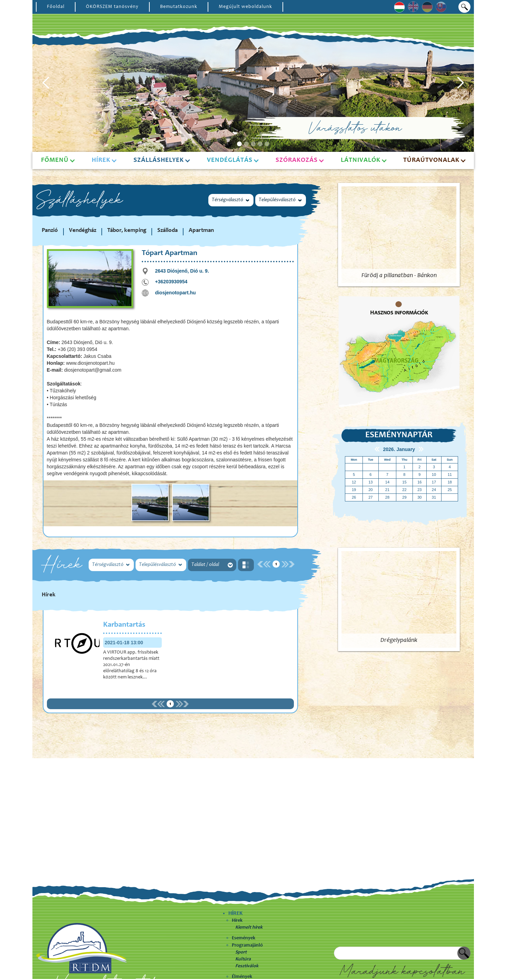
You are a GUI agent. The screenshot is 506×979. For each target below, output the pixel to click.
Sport (241, 952)
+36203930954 (171, 281)
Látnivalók (360, 160)
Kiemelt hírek (248, 927)
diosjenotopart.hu (175, 292)
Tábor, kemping (126, 231)
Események (243, 938)
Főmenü (55, 160)
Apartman (201, 231)
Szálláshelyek (158, 160)
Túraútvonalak (431, 160)
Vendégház (82, 231)
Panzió (50, 231)
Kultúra (243, 959)
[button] (46, 83)
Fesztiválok (246, 966)
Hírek (237, 920)
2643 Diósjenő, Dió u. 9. (182, 271)
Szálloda (167, 231)
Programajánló (247, 945)
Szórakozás (297, 160)
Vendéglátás (229, 160)
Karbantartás (124, 625)
